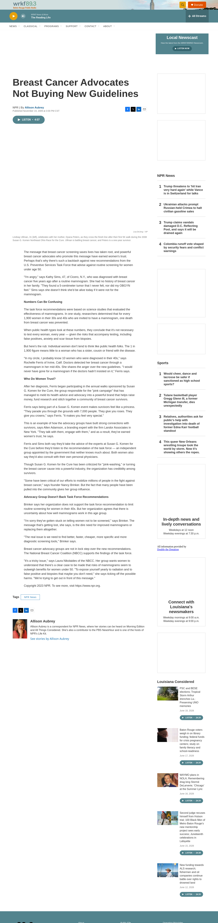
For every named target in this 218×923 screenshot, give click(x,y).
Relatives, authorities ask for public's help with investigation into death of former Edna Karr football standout (183, 431)
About (107, 33)
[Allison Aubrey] (20, 636)
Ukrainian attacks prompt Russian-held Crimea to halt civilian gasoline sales (183, 215)
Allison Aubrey (34, 114)
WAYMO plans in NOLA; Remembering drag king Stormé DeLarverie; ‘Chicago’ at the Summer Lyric (192, 789)
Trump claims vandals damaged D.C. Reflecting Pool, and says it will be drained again (181, 235)
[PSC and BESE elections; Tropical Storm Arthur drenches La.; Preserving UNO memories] (167, 701)
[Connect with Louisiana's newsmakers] (181, 583)
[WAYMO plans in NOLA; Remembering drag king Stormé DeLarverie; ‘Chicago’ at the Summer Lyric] (167, 787)
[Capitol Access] (181, 101)
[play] (13, 23)
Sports (163, 370)
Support (72, 33)
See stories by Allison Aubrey (49, 646)
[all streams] (197, 23)
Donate (200, 8)
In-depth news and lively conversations (181, 529)
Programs (51, 33)
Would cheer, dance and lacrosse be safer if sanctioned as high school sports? (182, 386)
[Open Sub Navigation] (19, 33)
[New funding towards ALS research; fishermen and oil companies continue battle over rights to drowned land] (167, 877)
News (13, 33)
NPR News (30, 604)
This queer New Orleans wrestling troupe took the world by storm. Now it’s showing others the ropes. (182, 454)
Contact (91, 33)
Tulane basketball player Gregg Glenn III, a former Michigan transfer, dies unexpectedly (181, 408)
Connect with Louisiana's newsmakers (181, 614)
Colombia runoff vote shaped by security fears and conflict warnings (184, 255)
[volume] (23, 23)
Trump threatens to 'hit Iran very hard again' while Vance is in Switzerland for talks (183, 197)
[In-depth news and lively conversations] (181, 495)
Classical (31, 33)
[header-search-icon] (184, 8)
